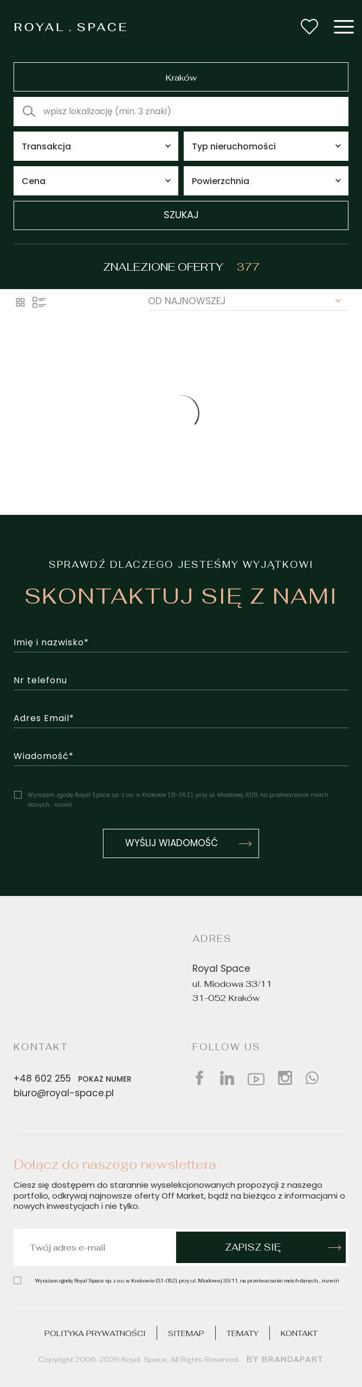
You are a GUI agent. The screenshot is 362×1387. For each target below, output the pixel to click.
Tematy (242, 1333)
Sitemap (186, 1333)
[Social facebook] (199, 1078)
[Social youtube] (256, 1078)
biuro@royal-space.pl (64, 1094)
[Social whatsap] (312, 1078)
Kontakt (299, 1333)
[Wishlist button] (309, 26)
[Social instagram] (285, 1078)
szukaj (181, 216)
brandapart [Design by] (293, 1359)
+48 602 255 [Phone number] (75, 1079)
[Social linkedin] (227, 1078)
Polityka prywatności (95, 1333)
